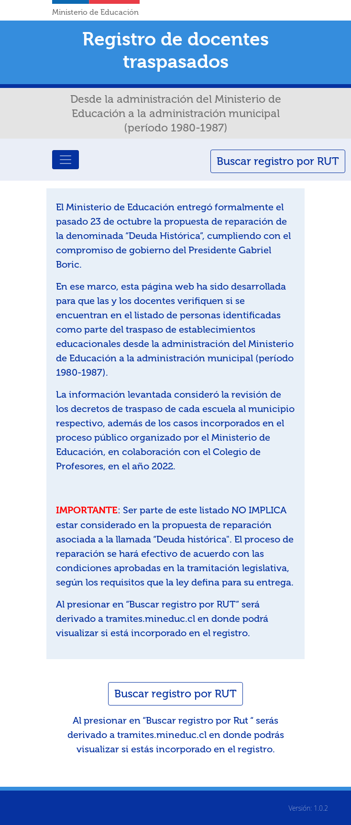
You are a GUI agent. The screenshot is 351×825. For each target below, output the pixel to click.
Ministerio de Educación (95, 12)
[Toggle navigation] (65, 159)
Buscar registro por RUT (278, 161)
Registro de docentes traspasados (175, 50)
